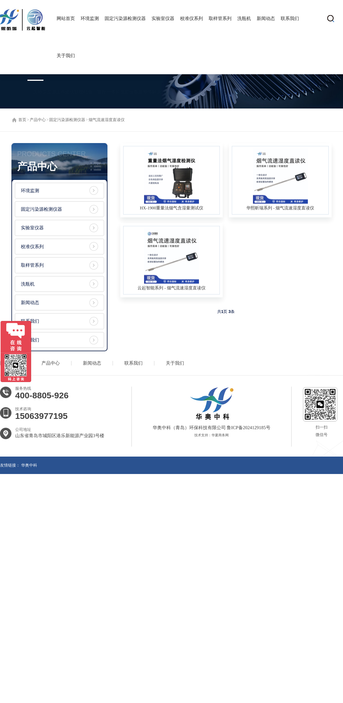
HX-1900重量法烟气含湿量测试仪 (171, 208)
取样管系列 (220, 18)
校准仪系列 (191, 18)
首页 (22, 120)
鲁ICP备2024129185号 (248, 429)
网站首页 (66, 18)
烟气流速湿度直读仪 (107, 120)
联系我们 (290, 18)
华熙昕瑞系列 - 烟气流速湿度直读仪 (280, 208)
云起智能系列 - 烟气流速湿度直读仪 (171, 288)
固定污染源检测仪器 (125, 18)
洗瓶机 (244, 18)
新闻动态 (266, 18)
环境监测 (90, 18)
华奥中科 (29, 467)
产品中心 (38, 120)
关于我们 (66, 55)
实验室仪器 (162, 18)
